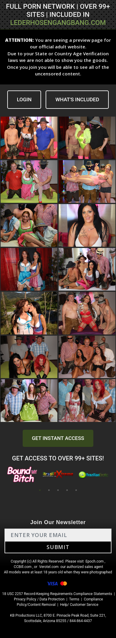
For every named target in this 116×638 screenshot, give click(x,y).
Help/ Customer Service (79, 605)
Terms (74, 599)
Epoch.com (94, 561)
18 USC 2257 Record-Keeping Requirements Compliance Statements (57, 594)
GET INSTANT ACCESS (58, 438)
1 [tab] (40, 490)
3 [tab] (58, 490)
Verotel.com (49, 567)
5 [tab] (76, 490)
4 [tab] (67, 490)
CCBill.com (23, 567)
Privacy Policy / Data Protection (39, 599)
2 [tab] (49, 490)
